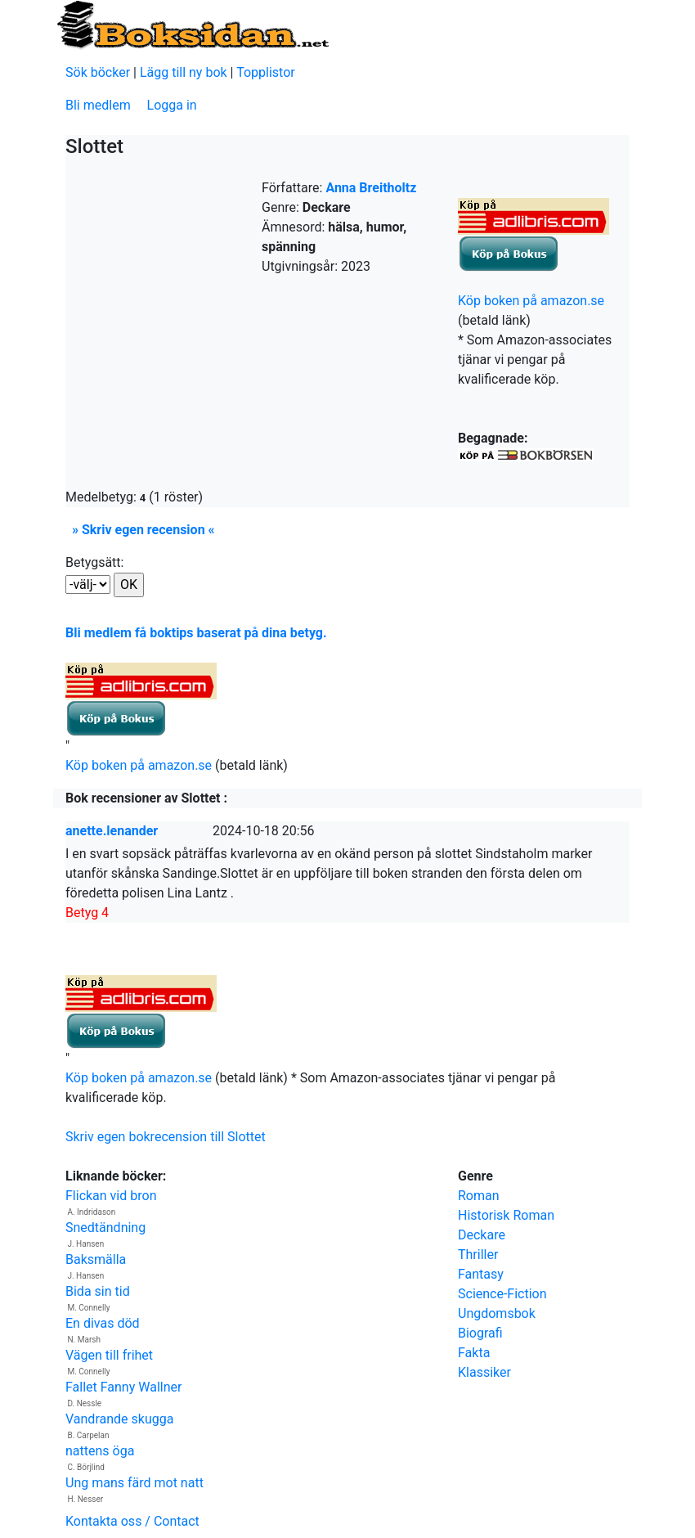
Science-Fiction (502, 1294)
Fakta (474, 1352)
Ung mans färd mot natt (134, 1483)
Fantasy (481, 1274)
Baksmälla (95, 1259)
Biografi (480, 1333)
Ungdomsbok (497, 1313)
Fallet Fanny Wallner (123, 1387)
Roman (479, 1195)
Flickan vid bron (110, 1195)
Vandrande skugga (119, 1419)
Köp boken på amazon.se (531, 300)
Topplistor (265, 72)
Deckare (481, 1235)
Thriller (478, 1254)
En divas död (102, 1323)
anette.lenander (111, 831)
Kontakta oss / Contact (132, 1521)
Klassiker (484, 1372)
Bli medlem (98, 105)
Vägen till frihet (109, 1355)
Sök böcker (97, 72)
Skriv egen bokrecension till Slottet (165, 1137)
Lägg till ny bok (183, 72)
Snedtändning (105, 1227)
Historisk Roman (506, 1215)
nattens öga (99, 1451)
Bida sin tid (97, 1291)
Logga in (172, 105)
